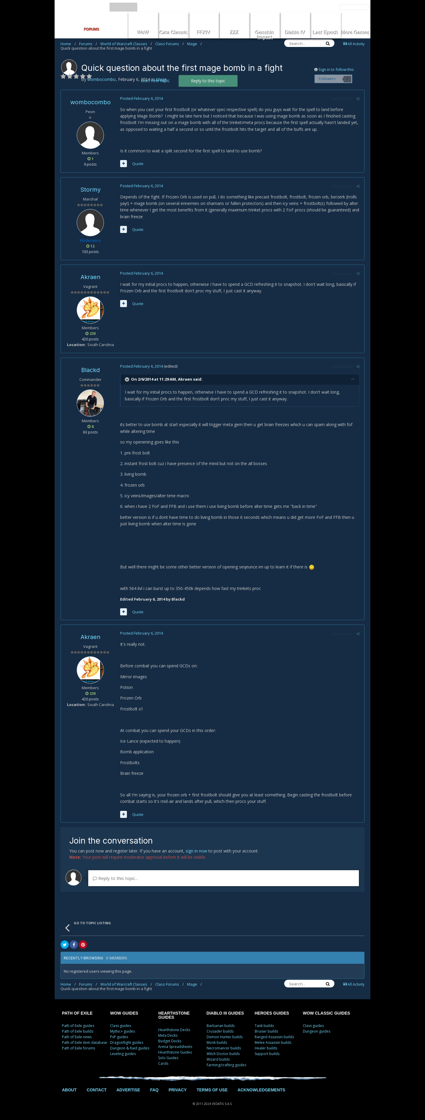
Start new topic (155, 80)
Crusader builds (220, 1031)
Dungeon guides (316, 1031)
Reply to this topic (208, 81)
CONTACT (97, 1090)
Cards (163, 1063)
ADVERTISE (128, 1090)
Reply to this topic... (115, 878)
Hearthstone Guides (175, 1052)
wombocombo (90, 102)
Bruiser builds (266, 1031)
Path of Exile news (76, 1036)
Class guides (120, 1025)
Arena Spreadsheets (175, 1046)
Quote (137, 163)
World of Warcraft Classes (126, 43)
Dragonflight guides (126, 1042)
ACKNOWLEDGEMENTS (261, 1090)
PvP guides (119, 1036)
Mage (194, 43)
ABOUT (69, 1090)
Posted (141, 98)
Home (68, 43)
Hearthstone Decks (174, 1029)
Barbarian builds (221, 1025)
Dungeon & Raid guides (129, 1048)
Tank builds (264, 1025)
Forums (88, 43)
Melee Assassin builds (273, 1042)
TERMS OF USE (212, 1090)
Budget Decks (169, 1041)
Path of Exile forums (78, 1048)
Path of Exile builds (77, 1031)
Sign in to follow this (336, 69)
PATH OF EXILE (77, 1013)
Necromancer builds (224, 1048)
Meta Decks (167, 1035)
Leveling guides (123, 1053)
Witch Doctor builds (223, 1053)
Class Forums (169, 43)
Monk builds (217, 1042)
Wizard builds (218, 1059)
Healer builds (266, 1048)
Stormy (90, 189)
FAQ (154, 1090)
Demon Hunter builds (225, 1036)
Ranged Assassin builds (274, 1036)
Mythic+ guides (122, 1031)
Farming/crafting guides (226, 1064)
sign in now (196, 851)
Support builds (267, 1053)
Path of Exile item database (84, 1042)
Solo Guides (168, 1057)
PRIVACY (178, 1090)
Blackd (90, 370)
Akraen (90, 277)
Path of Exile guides (78, 1025)
